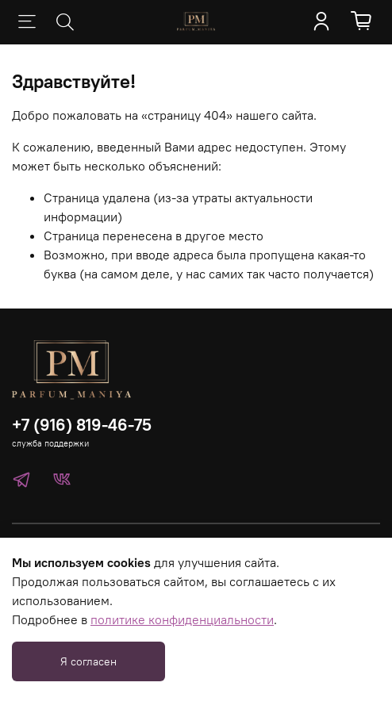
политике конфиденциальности (182, 619)
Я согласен (88, 661)
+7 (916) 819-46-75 (82, 424)
